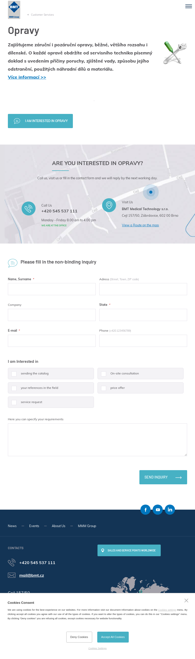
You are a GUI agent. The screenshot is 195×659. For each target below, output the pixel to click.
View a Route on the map (140, 225)
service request (25, 404)
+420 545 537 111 (59, 210)
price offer (111, 390)
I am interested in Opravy (46, 121)
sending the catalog (28, 375)
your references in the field (33, 390)
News (12, 526)
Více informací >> (27, 77)
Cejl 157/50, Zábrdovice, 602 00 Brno (150, 215)
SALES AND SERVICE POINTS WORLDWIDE (132, 550)
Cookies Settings (97, 648)
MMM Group (87, 526)
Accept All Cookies (113, 636)
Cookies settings (167, 609)
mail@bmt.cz (31, 575)
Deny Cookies (79, 636)
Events (34, 526)
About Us (58, 526)
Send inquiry (156, 477)
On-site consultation (118, 375)
